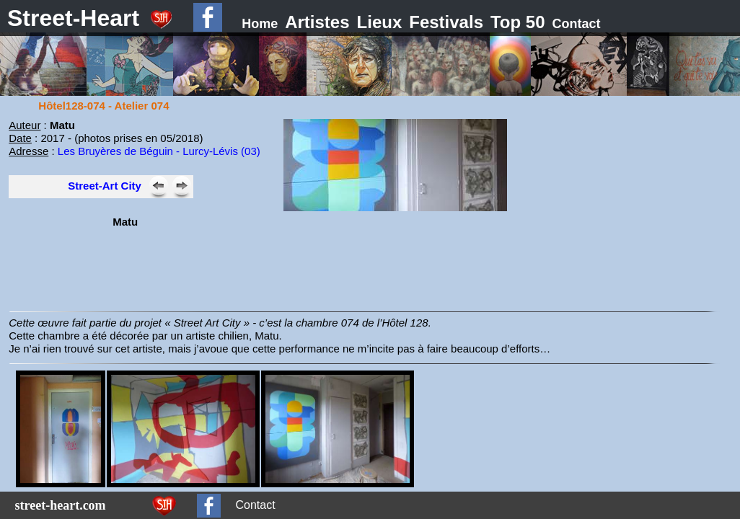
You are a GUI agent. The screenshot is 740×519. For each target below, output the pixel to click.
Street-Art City (104, 185)
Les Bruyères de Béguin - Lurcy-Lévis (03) (159, 151)
